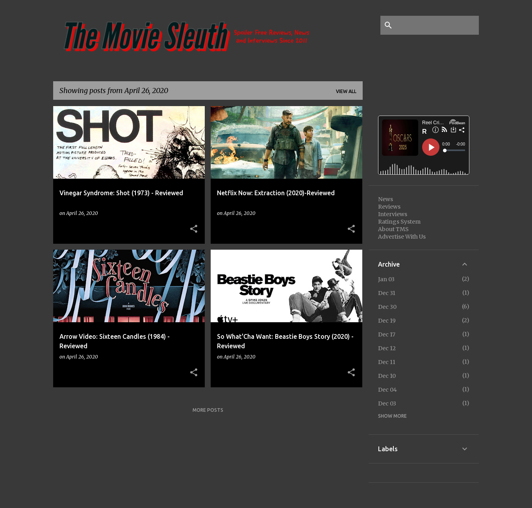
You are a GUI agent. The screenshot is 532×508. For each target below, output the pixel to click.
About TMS (393, 229)
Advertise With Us (402, 236)
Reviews (389, 206)
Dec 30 (387, 306)
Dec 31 (386, 293)
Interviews (392, 214)
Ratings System (399, 221)
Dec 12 (387, 348)
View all (346, 91)
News (385, 199)
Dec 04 (387, 389)
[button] (193, 229)
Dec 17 (386, 334)
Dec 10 (387, 375)
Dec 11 (386, 362)
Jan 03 (386, 279)
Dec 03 (387, 403)
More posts (208, 410)
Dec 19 (387, 320)
